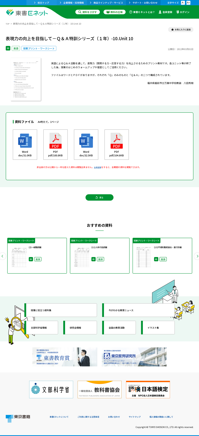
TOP (8, 23)
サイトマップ (148, 415)
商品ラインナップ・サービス (106, 2)
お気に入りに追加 (180, 30)
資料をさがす (87, 12)
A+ (188, 2)
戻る (99, 200)
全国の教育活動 (119, 331)
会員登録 (165, 12)
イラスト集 (156, 331)
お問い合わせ (124, 415)
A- (183, 2)
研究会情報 (78, 331)
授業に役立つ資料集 (44, 314)
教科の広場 (115, 12)
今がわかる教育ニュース (125, 314)
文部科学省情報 (41, 331)
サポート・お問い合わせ (143, 2)
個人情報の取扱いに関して (178, 415)
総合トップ (41, 2)
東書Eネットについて (61, 415)
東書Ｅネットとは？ (142, 12)
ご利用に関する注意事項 (95, 415)
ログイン (182, 12)
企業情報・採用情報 (72, 2)
